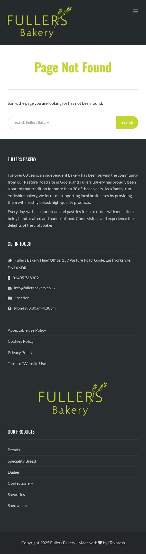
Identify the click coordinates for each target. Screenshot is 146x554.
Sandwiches (18, 505)
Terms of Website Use (27, 363)
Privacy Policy (20, 352)
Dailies (14, 472)
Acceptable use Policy (27, 330)
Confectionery (20, 483)
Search (127, 122)
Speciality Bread (22, 461)
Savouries (16, 494)
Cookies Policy (21, 341)
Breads (14, 449)
